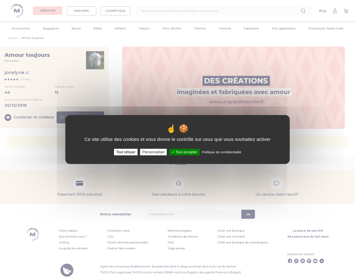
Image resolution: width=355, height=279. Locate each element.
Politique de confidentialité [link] (221, 152)
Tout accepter (184, 152)
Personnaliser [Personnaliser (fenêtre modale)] (153, 152)
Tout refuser (125, 152)
